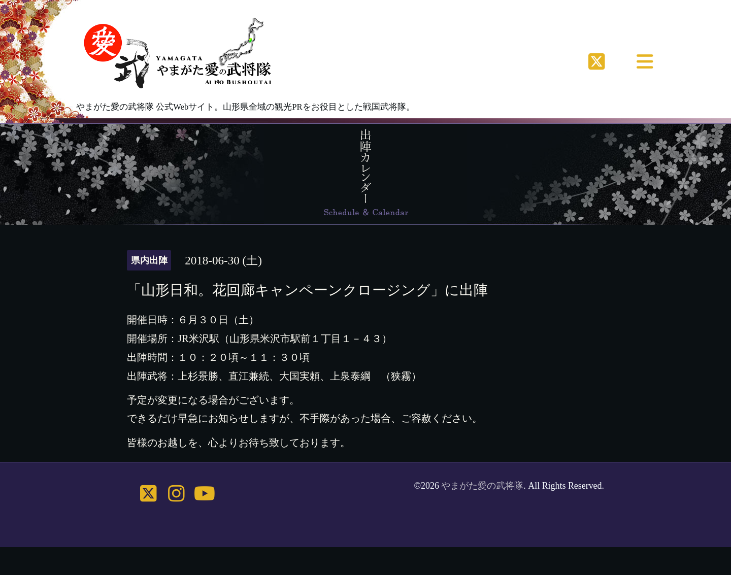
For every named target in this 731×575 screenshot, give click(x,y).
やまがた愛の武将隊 (482, 486)
